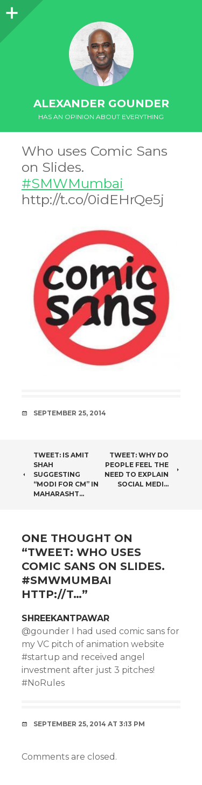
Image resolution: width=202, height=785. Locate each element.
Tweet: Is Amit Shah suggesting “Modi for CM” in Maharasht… (60, 474)
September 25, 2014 (69, 413)
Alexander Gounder (101, 103)
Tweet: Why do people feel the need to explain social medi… (142, 469)
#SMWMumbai (72, 183)
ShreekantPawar (65, 618)
